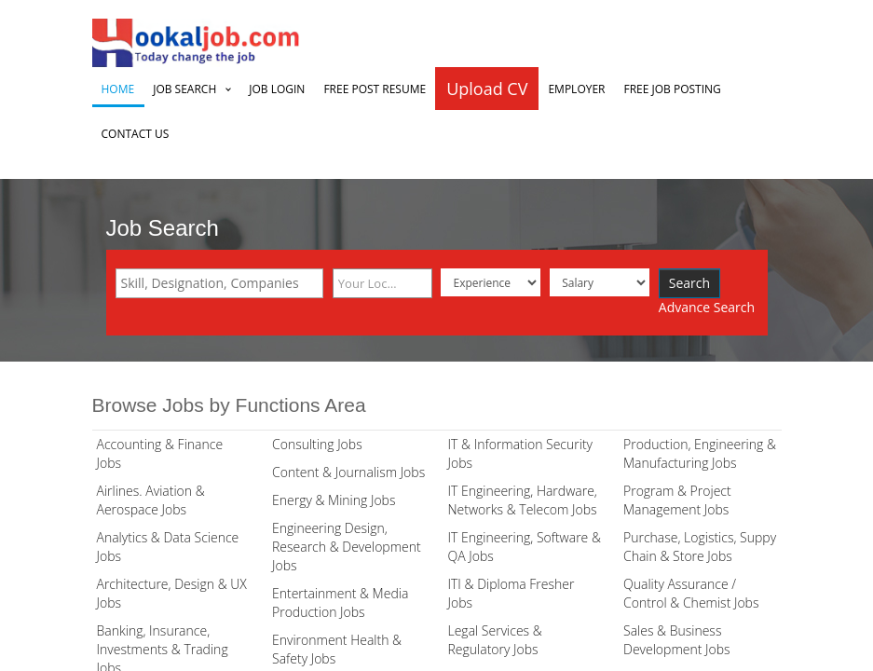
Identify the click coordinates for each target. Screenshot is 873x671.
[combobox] (219, 283)
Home (118, 89)
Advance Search (707, 307)
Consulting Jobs (317, 444)
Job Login (277, 89)
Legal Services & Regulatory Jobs (495, 640)
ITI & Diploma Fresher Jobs (511, 593)
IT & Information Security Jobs (520, 453)
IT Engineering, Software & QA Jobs (524, 546)
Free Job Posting (672, 89)
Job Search (184, 89)
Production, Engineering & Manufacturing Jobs (699, 453)
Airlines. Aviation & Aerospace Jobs (151, 500)
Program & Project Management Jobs (677, 500)
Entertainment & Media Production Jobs (340, 602)
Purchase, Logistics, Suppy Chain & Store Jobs (699, 546)
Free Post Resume (374, 89)
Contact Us (136, 134)
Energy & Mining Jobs (333, 500)
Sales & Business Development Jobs (676, 640)
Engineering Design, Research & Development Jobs (346, 546)
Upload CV (486, 88)
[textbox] (224, 283)
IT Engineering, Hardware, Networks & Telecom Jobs (522, 500)
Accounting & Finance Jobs (160, 453)
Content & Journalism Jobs (348, 472)
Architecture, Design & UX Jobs (172, 593)
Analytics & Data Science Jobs (168, 546)
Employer (576, 89)
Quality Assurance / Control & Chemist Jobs (690, 593)
